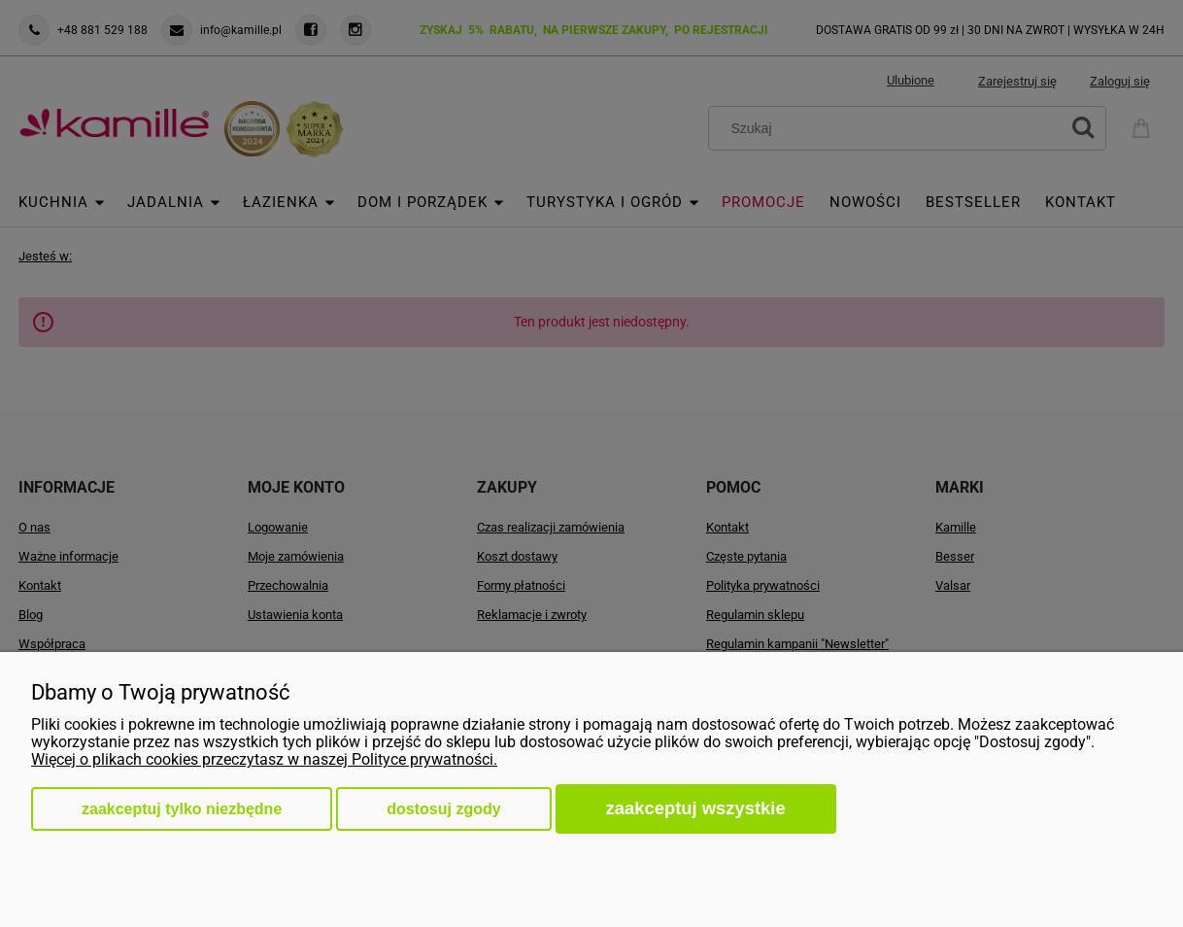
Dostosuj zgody (443, 809)
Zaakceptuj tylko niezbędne (182, 809)
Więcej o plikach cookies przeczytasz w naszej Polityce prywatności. (264, 759)
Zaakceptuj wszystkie (696, 808)
